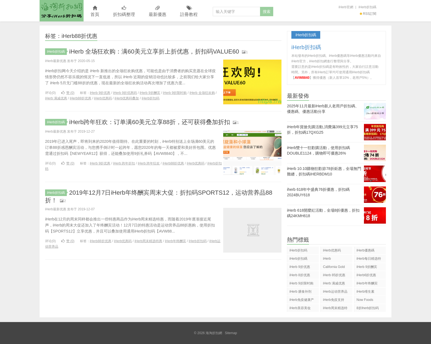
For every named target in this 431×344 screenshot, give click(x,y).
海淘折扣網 (62, 10)
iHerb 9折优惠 (100, 93)
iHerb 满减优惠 (56, 98)
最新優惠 (157, 11)
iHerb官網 (346, 7)
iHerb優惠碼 (365, 250)
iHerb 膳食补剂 (300, 291)
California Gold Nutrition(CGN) (334, 268)
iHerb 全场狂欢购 (202, 93)
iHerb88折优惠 (80, 98)
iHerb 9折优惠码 (125, 93)
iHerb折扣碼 (367, 7)
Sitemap (231, 333)
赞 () (67, 93)
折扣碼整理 (124, 11)
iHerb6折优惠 (366, 275)
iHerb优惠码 (103, 98)
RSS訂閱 (368, 14)
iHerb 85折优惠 (334, 275)
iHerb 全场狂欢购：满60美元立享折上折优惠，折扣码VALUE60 (154, 51)
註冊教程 (189, 11)
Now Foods (365, 300)
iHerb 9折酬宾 (150, 93)
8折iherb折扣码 (368, 308)
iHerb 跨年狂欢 (149, 163)
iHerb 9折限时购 (175, 93)
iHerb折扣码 (150, 98)
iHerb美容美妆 (300, 308)
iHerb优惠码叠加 (127, 98)
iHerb (327, 259)
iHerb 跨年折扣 (124, 163)
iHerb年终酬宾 (175, 241)
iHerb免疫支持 (333, 300)
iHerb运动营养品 (335, 291)
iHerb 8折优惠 (299, 275)
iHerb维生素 (365, 291)
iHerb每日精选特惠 (369, 259)
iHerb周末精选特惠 (148, 241)
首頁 (94, 11)
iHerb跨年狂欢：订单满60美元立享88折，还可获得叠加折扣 (149, 122)
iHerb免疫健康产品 (301, 301)
